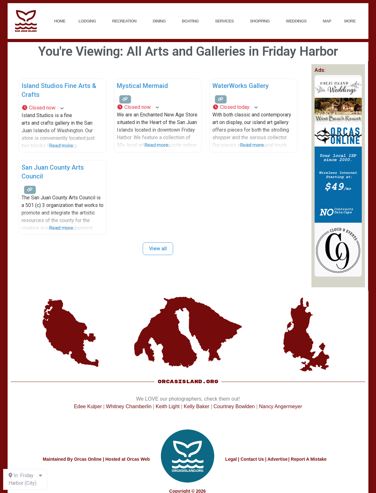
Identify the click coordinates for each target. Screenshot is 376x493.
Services (226, 21)
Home (60, 21)
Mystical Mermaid (142, 86)
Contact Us (252, 459)
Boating (192, 21)
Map (327, 21)
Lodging (88, 21)
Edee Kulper (88, 406)
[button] (62, 108)
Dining (161, 21)
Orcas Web (138, 459)
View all (158, 249)
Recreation (126, 21)
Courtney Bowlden (234, 406)
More (351, 21)
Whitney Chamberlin (129, 406)
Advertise (277, 459)
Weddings (298, 21)
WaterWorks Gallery (240, 86)
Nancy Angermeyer (280, 406)
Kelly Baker (197, 406)
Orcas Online (88, 459)
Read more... (62, 146)
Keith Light (168, 406)
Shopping (261, 21)
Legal (231, 459)
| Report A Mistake (307, 459)
